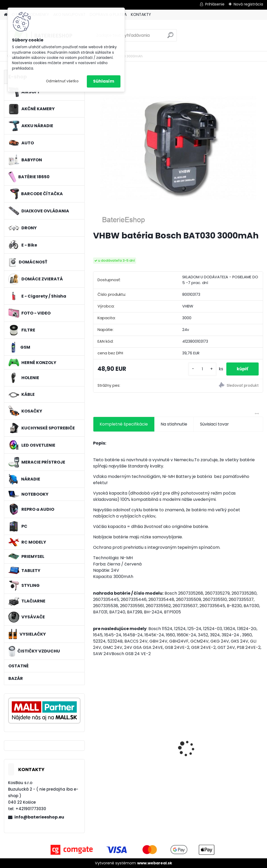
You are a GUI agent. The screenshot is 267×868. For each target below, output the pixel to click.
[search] (170, 37)
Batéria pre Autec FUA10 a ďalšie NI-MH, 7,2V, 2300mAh (234, 745)
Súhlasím (103, 81)
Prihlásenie (214, 4)
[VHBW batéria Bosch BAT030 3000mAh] (178, 148)
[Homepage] (6, 15)
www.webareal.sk (154, 863)
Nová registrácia (248, 4)
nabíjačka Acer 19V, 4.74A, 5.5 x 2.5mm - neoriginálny (175, 745)
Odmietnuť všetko (62, 81)
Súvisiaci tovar (214, 424)
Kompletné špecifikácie (124, 424)
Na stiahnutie (174, 424)
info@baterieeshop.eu (39, 817)
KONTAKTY (141, 14)
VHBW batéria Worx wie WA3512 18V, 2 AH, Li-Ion (118, 745)
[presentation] (96, 739)
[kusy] (202, 369)
